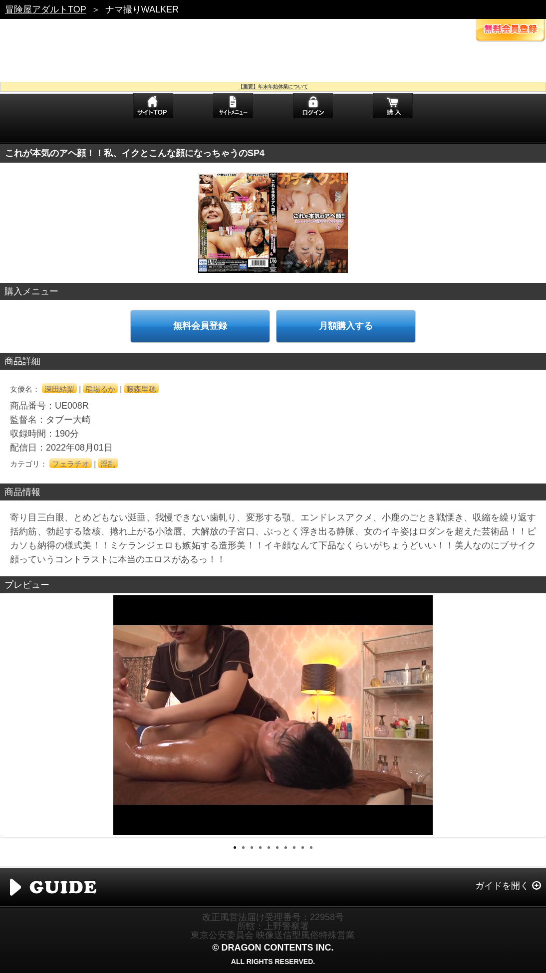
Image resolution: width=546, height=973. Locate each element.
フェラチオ (70, 464)
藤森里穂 (141, 389)
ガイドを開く (502, 886)
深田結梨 (59, 389)
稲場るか (100, 389)
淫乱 (107, 464)
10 (311, 847)
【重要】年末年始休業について (273, 86)
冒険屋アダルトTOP (45, 9)
